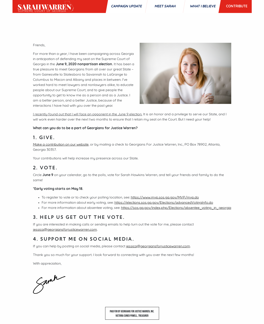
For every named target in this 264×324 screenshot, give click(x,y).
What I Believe (203, 6)
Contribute (236, 6)
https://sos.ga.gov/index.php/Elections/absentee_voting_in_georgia (176, 208)
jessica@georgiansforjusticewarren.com (65, 230)
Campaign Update (126, 6)
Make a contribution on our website (61, 144)
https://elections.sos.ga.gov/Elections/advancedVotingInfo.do (163, 203)
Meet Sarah (165, 6)
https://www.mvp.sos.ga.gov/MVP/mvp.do (165, 197)
